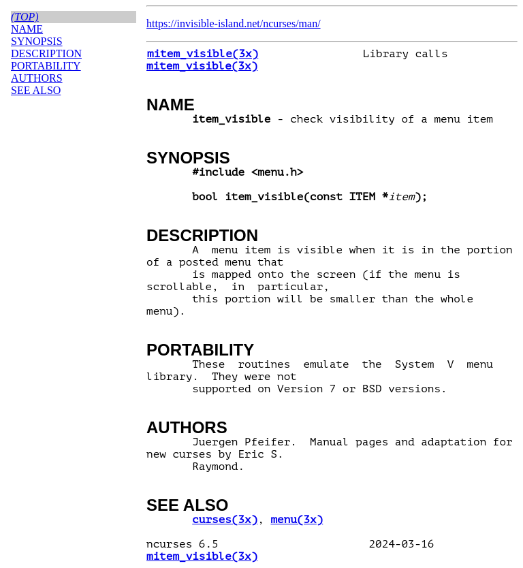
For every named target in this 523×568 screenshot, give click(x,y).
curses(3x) (224, 520)
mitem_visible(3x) (202, 54)
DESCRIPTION (202, 235)
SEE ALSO (187, 505)
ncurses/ (280, 23)
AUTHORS (186, 427)
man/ (310, 23)
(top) (25, 16)
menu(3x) (296, 520)
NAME (170, 104)
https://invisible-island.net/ (204, 23)
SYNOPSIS (188, 157)
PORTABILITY (200, 350)
